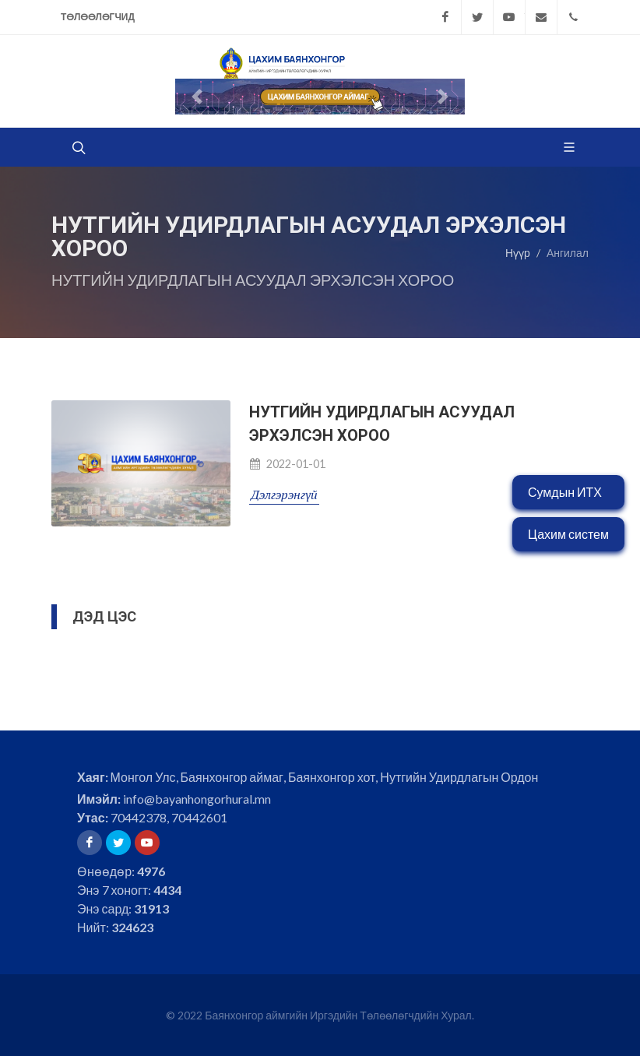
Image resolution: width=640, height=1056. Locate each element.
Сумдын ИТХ (565, 491)
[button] (197, 96)
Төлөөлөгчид (98, 17)
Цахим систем (568, 533)
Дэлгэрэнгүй (284, 494)
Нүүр (517, 252)
